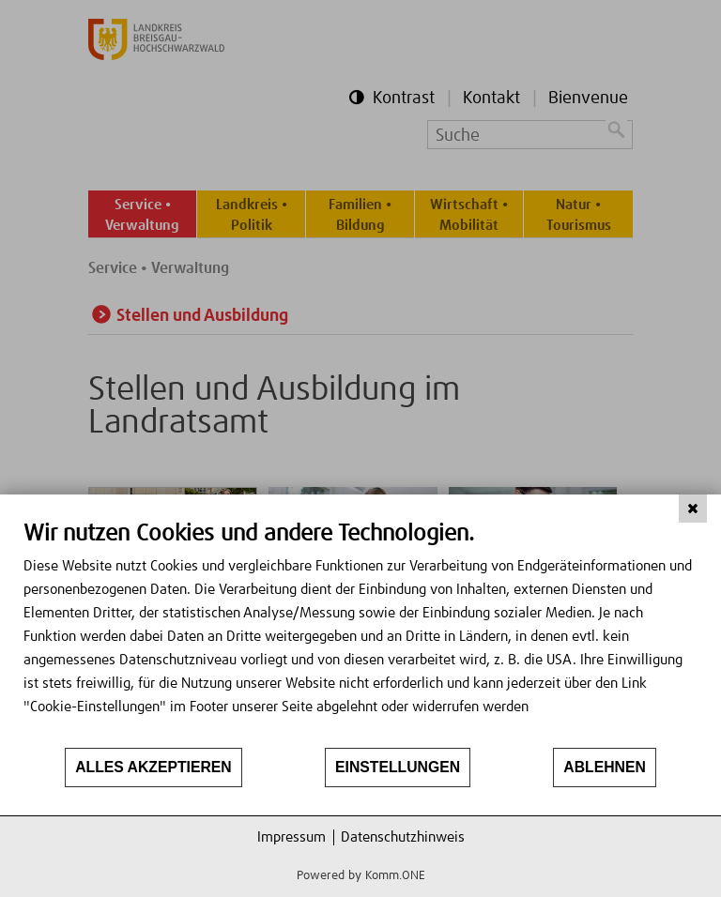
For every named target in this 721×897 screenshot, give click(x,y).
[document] (360, 633)
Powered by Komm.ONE (361, 876)
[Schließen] (693, 508)
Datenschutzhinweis (403, 837)
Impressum (291, 837)
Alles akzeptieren (153, 767)
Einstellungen (397, 767)
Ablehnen (604, 767)
